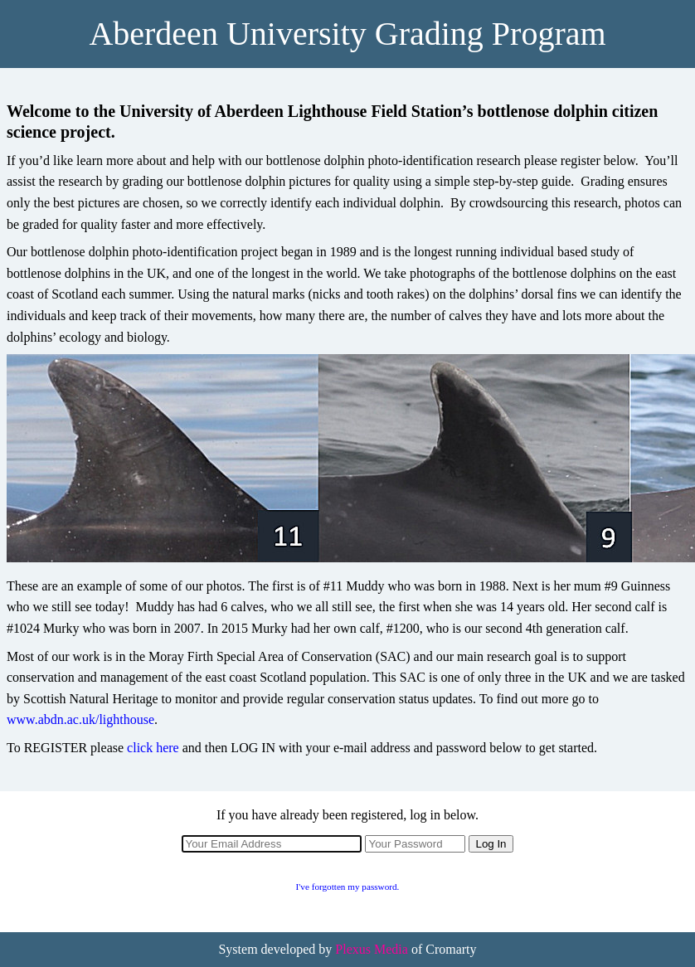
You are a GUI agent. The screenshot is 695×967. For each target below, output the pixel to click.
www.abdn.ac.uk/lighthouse (80, 719)
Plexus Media (371, 949)
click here (153, 748)
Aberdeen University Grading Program (347, 33)
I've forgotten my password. (348, 887)
